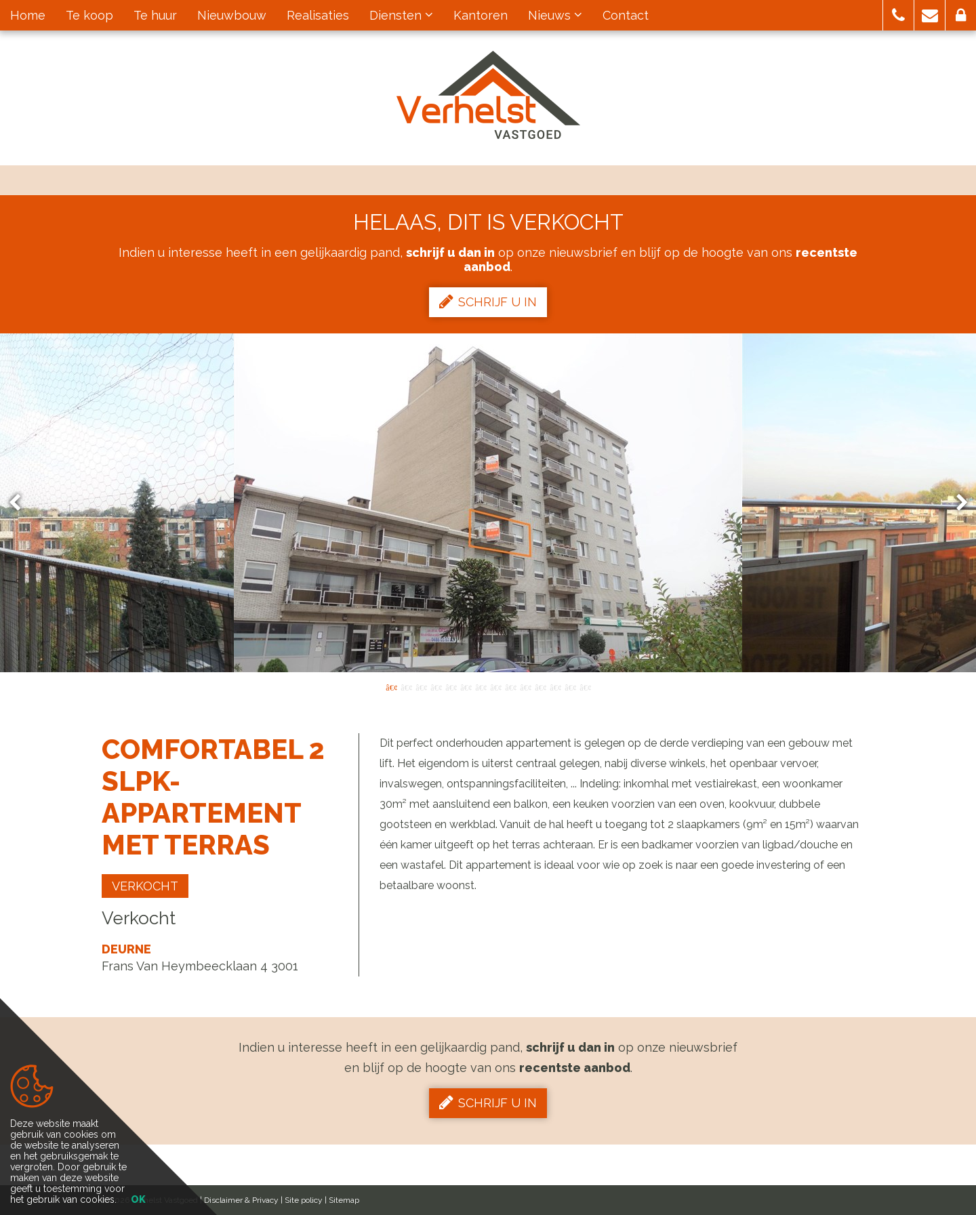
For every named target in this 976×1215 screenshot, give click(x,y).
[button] (898, 15)
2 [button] (406, 686)
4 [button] (436, 686)
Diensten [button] (401, 15)
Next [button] (955, 503)
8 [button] (495, 686)
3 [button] (421, 686)
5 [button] (451, 686)
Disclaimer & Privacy (241, 1200)
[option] (488, 502)
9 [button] (510, 686)
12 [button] (555, 686)
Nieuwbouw (231, 15)
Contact (626, 15)
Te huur (155, 15)
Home (27, 15)
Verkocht (145, 886)
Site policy (304, 1200)
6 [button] (466, 686)
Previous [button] (21, 503)
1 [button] (391, 686)
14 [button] (585, 686)
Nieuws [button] (555, 15)
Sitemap (344, 1200)
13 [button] (570, 686)
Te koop (89, 15)
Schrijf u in (488, 301)
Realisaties (318, 15)
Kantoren (480, 15)
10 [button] (525, 686)
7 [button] (480, 686)
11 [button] (540, 686)
